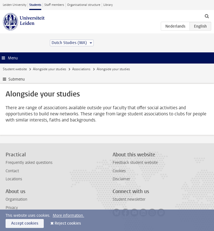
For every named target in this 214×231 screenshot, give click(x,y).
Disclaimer (121, 179)
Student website (15, 69)
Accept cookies (24, 223)
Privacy (12, 207)
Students (35, 5)
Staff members (54, 5)
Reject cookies (68, 223)
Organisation (16, 199)
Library (108, 5)
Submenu (16, 79)
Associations (81, 69)
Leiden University (14, 5)
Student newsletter (129, 199)
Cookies (119, 171)
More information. (68, 215)
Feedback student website (135, 162)
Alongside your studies (49, 69)
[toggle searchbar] (206, 15)
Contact (12, 171)
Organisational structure (83, 5)
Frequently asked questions (29, 162)
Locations (14, 179)
